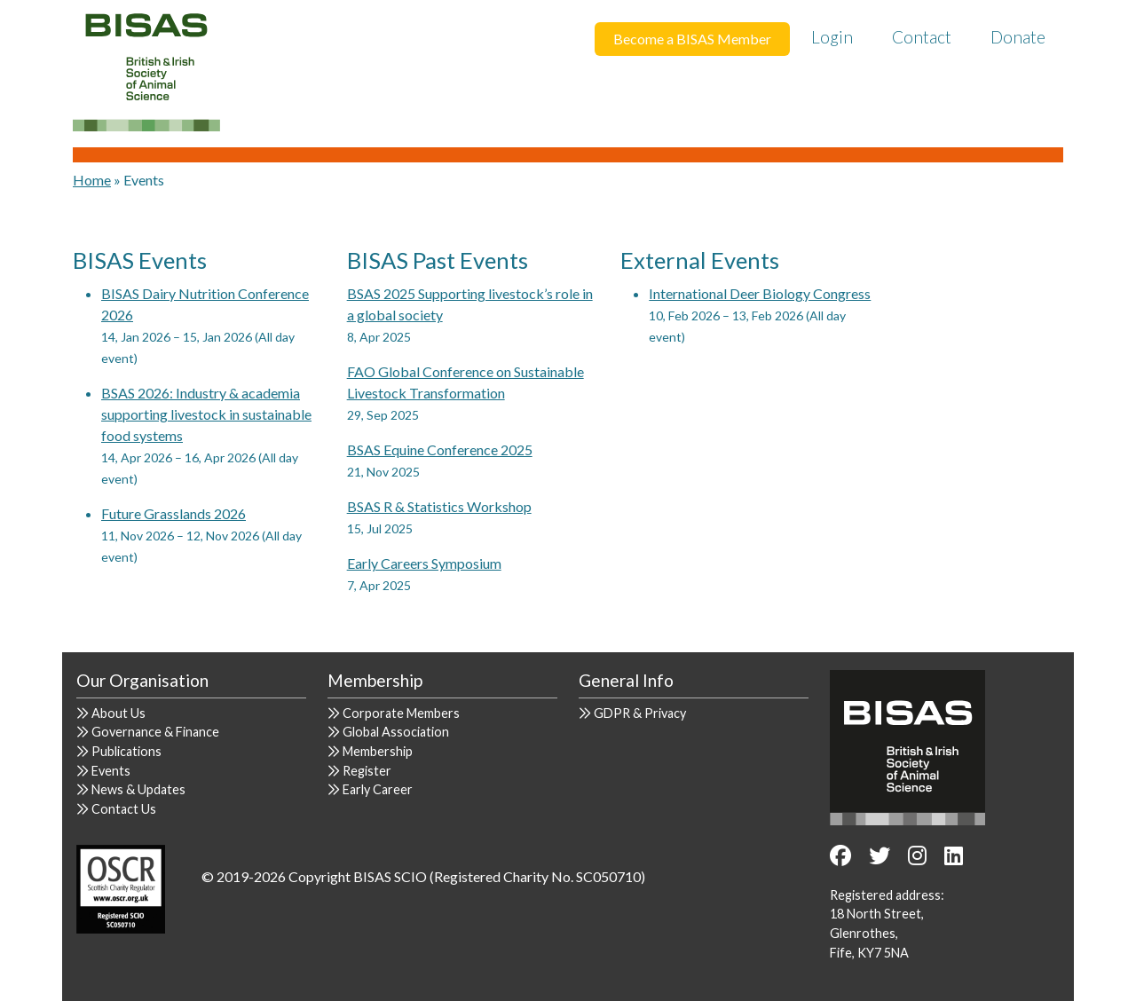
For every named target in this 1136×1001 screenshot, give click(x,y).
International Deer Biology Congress (760, 293)
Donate (1017, 37)
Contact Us (123, 808)
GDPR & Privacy (640, 713)
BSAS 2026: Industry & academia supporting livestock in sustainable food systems (206, 414)
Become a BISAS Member (692, 38)
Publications (126, 751)
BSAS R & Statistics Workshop (439, 506)
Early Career (378, 789)
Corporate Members (401, 713)
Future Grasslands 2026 (173, 513)
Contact (921, 37)
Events (110, 770)
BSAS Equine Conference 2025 (439, 449)
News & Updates (138, 789)
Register (367, 770)
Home (92, 179)
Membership (378, 751)
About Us (118, 713)
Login (832, 37)
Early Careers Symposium (424, 563)
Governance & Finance (155, 731)
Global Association (396, 731)
